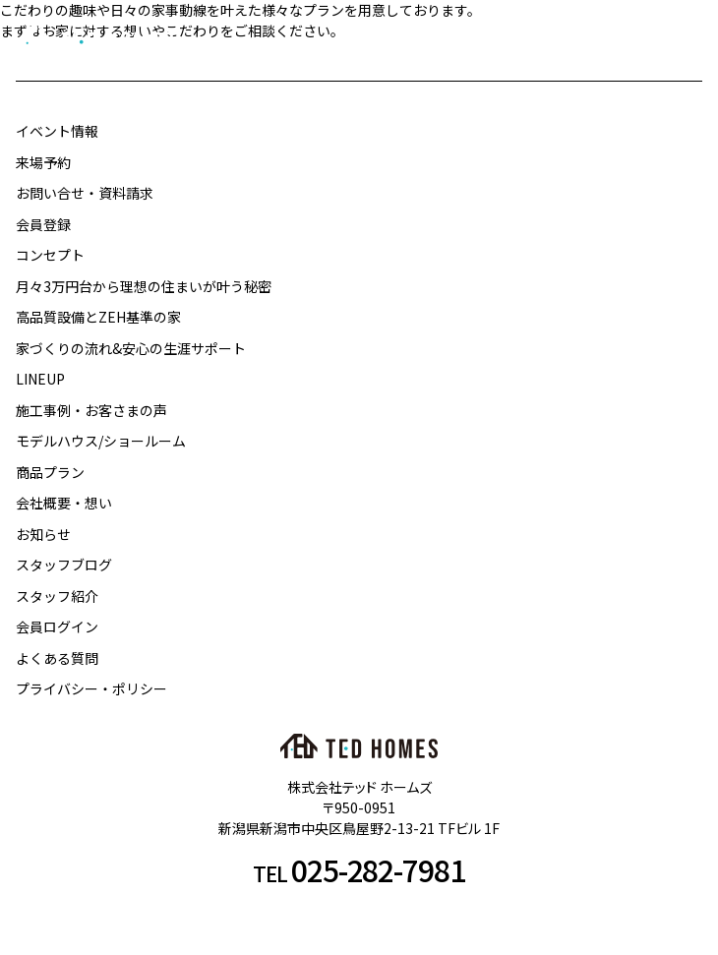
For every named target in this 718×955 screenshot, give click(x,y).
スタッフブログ (64, 564)
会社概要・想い (64, 502)
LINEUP (40, 378)
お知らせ (43, 534)
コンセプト (50, 255)
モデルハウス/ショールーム (101, 440)
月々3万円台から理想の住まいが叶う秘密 (143, 286)
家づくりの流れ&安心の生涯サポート (131, 348)
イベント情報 (57, 131)
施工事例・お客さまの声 (91, 410)
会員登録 (43, 224)
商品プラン (50, 472)
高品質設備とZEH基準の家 (98, 317)
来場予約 (43, 162)
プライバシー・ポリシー (91, 688)
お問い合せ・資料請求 (84, 193)
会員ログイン (57, 626)
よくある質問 (57, 658)
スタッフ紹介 (57, 596)
